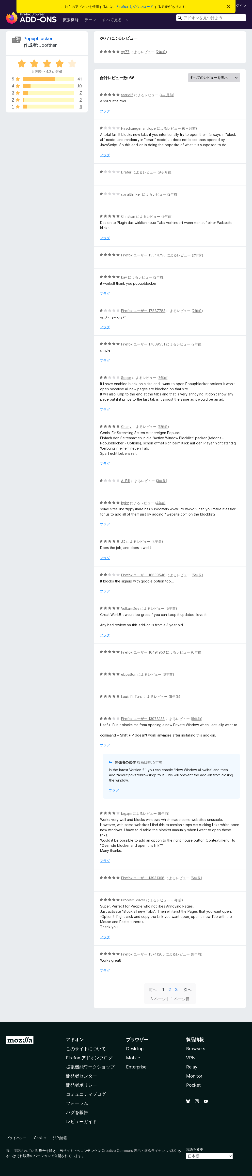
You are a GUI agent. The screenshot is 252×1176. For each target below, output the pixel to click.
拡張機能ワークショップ (90, 1066)
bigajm (126, 813)
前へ (153, 989)
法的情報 (60, 1138)
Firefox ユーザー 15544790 (143, 255)
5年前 (197, 575)
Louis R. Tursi (131, 696)
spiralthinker (131, 194)
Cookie (40, 1138)
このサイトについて (86, 1048)
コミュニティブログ (86, 1094)
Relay (191, 1066)
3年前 (162, 378)
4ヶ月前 (166, 95)
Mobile (133, 1057)
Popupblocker (38, 38)
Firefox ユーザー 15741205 (143, 954)
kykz (125, 503)
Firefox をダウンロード (134, 6)
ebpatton (128, 674)
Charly (126, 426)
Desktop (134, 1048)
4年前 (160, 503)
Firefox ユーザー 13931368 (142, 878)
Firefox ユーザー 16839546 (143, 575)
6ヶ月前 (189, 128)
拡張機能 (71, 19)
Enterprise (136, 1066)
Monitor (194, 1076)
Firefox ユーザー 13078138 (143, 719)
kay (124, 277)
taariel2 (127, 95)
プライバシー (16, 1138)
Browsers (195, 1048)
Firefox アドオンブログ (89, 1057)
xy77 (125, 52)
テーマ (90, 19)
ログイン (239, 5)
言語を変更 (194, 1149)
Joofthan (48, 45)
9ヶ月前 (165, 172)
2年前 (161, 52)
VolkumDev (130, 608)
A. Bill (125, 481)
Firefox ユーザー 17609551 (143, 344)
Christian (128, 216)
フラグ (105, 111)
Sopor (126, 378)
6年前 (196, 652)
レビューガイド (81, 1121)
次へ (187, 989)
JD (123, 541)
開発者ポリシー (81, 1085)
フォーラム (77, 1103)
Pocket (193, 1085)
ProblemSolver (133, 900)
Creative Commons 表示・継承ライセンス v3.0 (139, 1150)
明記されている (26, 1150)
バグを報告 (77, 1112)
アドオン (75, 1039)
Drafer (126, 172)
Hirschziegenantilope (138, 128)
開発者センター (81, 1076)
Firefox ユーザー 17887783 (143, 311)
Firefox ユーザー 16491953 (143, 652)
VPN (190, 1057)
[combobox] (211, 17)
